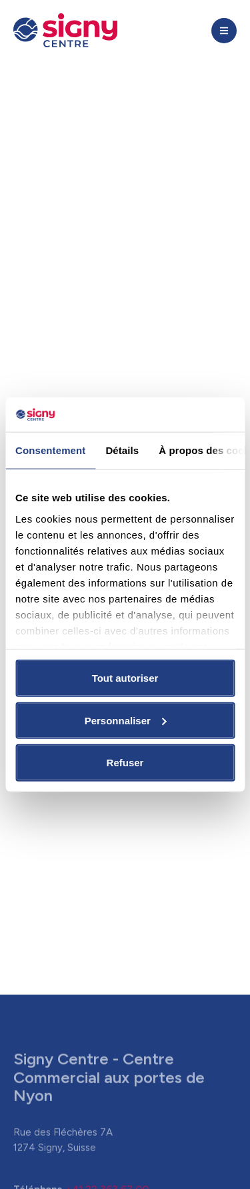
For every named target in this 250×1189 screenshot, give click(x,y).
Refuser (125, 762)
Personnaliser (126, 720)
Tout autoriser (125, 678)
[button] (224, 30)
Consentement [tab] (50, 450)
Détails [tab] (122, 450)
